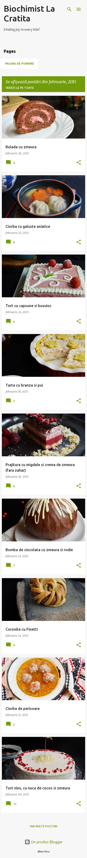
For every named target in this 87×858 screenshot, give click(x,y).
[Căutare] (69, 9)
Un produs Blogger (44, 842)
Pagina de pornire (19, 63)
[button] (78, 163)
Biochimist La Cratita (29, 13)
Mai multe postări (43, 826)
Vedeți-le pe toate (20, 87)
